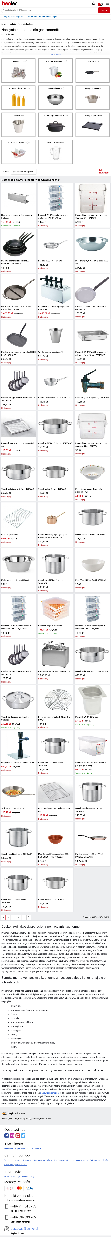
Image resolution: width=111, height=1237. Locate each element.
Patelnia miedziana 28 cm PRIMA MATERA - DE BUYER (92, 852)
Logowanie (8, 1142)
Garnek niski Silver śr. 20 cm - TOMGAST (54, 443)
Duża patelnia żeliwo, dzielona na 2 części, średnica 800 (15, 307)
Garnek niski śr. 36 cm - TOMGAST (51, 489)
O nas (6, 1170)
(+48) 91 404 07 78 (23, 1200)
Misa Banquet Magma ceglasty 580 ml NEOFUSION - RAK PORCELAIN (54, 852)
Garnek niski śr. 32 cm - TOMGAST (51, 896)
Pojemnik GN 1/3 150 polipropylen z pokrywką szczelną (89, 760)
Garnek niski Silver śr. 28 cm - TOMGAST (17, 489)
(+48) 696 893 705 (23, 1211)
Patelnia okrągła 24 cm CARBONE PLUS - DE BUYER (17, 399)
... (23, 911)
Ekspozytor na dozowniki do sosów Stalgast (15, 216)
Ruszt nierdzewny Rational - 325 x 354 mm (53, 806)
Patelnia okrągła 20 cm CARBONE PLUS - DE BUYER (17, 669)
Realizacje (15, 1170)
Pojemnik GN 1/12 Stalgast (86, 714)
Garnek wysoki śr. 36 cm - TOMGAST (15, 851)
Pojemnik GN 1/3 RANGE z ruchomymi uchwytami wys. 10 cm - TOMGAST (90, 353)
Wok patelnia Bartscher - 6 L (12, 805)
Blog (32, 1170)
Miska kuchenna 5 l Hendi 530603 (15, 580)
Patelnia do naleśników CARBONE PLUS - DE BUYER (91, 307)
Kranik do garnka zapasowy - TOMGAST (91, 398)
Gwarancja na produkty (43, 1154)
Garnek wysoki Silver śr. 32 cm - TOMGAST (55, 580)
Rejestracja (20, 1142)
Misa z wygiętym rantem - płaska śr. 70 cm (92, 261)
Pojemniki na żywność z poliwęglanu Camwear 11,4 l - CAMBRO (89, 444)
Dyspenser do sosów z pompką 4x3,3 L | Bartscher (54, 307)
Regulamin (27, 1154)
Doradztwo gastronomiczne (15, 1158)
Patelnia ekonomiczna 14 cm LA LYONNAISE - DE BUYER (14, 262)
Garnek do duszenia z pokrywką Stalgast (17, 714)
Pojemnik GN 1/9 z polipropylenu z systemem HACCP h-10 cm (52, 216)
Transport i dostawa (12, 1154)
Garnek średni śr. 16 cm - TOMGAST (89, 534)
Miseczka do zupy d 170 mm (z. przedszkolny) (88, 490)
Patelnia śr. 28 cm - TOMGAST (50, 261)
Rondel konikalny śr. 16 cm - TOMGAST (53, 398)
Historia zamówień (34, 1142)
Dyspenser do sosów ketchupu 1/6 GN (16, 759)
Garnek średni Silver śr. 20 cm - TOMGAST (54, 759)
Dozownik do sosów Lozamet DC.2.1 (53, 668)
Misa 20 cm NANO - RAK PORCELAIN (90, 580)
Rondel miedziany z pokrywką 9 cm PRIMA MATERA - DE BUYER (55, 535)
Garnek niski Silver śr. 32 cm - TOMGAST (91, 668)
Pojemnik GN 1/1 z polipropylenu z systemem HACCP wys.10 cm (15, 624)
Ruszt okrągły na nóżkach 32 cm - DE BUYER (53, 715)
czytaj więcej (55, 54)
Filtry (104, 171)
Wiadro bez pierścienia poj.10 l (50, 352)
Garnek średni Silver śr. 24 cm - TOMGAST (17, 896)
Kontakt (25, 1170)
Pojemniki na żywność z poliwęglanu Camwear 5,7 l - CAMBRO (89, 216)
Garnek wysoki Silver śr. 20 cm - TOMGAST (92, 805)
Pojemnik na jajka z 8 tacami (49, 623)
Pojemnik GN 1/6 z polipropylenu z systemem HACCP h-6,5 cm (89, 624)
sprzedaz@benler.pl (24, 1222)
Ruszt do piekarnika (9, 534)
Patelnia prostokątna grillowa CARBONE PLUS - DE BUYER (17, 353)
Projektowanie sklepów (99, 1154)
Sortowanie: (6, 172)
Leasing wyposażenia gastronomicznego (70, 1154)
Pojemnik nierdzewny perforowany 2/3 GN (18, 443)
